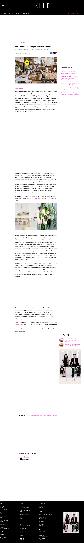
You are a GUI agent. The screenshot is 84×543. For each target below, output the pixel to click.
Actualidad (42, 522)
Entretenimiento (4, 539)
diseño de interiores (52, 415)
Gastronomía (4, 526)
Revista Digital (70, 380)
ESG (20, 532)
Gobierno (22, 539)
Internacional (24, 528)
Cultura (2, 521)
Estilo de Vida (4, 532)
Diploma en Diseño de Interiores (36, 198)
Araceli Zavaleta (24, 457)
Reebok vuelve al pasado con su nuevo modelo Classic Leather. (72, 345)
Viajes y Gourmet (4, 520)
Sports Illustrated (25, 510)
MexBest (2, 524)
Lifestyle (22, 518)
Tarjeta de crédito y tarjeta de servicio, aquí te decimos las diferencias (71, 340)
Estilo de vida (26, 13)
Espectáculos (3, 513)
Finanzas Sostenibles (45, 536)
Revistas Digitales (73, 13)
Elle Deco (21, 42)
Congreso (42, 503)
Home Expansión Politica (26, 525)
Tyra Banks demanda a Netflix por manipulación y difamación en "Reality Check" (69, 78)
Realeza (2, 514)
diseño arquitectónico (24, 417)
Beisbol (22, 513)
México (22, 540)
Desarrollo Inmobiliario (46, 514)
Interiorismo (42, 518)
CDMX (40, 504)
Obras (21, 531)
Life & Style (3, 537)
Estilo (1, 538)
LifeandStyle (23, 535)
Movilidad (42, 535)
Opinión (41, 507)
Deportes (22, 503)
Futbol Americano (25, 514)
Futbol (21, 511)
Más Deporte (23, 517)
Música (21, 506)
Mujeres (22, 533)
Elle (1, 503)
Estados (41, 506)
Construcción (43, 513)
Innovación (42, 538)
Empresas (22, 524)
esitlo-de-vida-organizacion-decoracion (37, 415)
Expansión (22, 523)
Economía (22, 527)
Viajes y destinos (4, 528)
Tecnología (23, 529)
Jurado (2, 534)
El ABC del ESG (43, 539)
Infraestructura (43, 515)
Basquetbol (23, 515)
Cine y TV (22, 504)
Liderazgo (42, 524)
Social (41, 532)
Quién (1, 512)
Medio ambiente (43, 531)
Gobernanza (42, 534)
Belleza (11, 13)
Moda (4, 13)
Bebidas (2, 527)
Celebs (17, 13)
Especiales (42, 527)
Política (22, 538)
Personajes (3, 530)
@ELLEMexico (26, 459)
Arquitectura (42, 517)
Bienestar (2, 531)
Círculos (2, 516)
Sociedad (41, 509)
